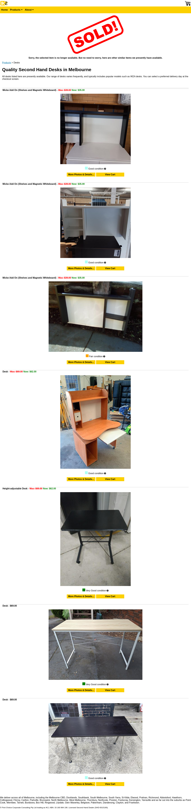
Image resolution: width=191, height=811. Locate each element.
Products (16, 9)
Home (4, 9)
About (29, 9)
